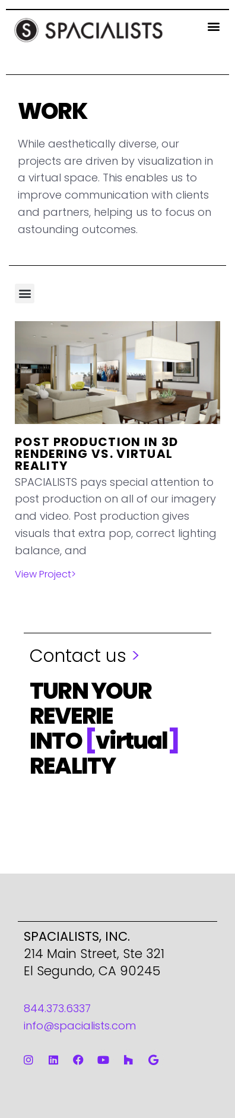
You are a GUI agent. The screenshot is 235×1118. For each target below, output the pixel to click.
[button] (213, 26)
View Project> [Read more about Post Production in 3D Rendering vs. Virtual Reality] (45, 574)
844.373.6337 (57, 1008)
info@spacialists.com (80, 1025)
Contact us (85, 655)
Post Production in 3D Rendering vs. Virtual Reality (96, 454)
